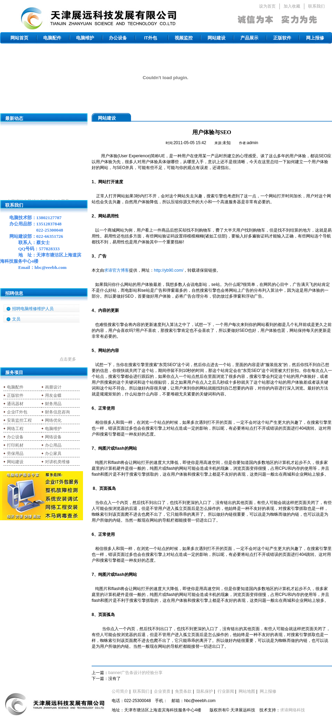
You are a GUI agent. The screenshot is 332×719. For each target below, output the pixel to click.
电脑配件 (52, 37)
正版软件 (282, 37)
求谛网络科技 (292, 710)
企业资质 (162, 691)
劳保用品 (15, 453)
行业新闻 (226, 691)
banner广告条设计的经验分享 (135, 672)
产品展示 (249, 37)
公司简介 (120, 691)
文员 (16, 319)
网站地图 (247, 691)
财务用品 (53, 403)
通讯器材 (15, 403)
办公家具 (53, 453)
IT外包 (150, 37)
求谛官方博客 (116, 270)
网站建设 (216, 37)
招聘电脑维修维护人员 (33, 308)
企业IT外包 (17, 412)
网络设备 (53, 437)
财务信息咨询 (57, 412)
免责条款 (183, 691)
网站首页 (19, 37)
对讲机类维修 (57, 461)
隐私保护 (204, 691)
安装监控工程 (19, 420)
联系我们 (316, 6)
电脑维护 (85, 37)
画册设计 (53, 387)
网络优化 (53, 420)
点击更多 (67, 359)
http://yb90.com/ (168, 270)
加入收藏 (292, 6)
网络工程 (15, 428)
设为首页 (267, 6)
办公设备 (118, 37)
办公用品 (53, 445)
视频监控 (184, 37)
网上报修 (315, 37)
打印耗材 (15, 445)
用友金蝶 (53, 395)
